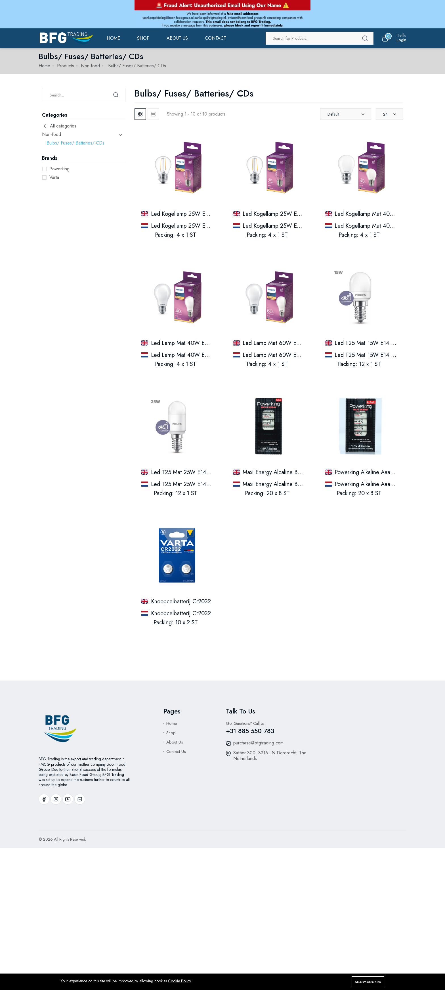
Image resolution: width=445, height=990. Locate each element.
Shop (143, 38)
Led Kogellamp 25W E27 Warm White (197, 214)
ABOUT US (177, 38)
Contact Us (176, 751)
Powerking (59, 169)
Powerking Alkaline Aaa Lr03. (370, 472)
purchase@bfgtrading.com (258, 743)
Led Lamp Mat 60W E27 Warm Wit (286, 355)
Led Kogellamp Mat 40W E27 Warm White (386, 214)
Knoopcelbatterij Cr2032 (181, 601)
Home (113, 38)
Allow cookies (368, 981)
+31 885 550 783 (250, 730)
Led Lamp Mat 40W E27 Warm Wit (194, 355)
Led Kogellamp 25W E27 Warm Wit (194, 226)
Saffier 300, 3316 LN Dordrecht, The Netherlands (270, 756)
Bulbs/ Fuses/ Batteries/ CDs (75, 143)
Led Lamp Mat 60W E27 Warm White (289, 343)
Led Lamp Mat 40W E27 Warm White (197, 343)
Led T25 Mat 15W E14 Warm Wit (375, 355)
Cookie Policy (179, 981)
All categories (59, 126)
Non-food (90, 65)
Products (65, 65)
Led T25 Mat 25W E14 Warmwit (190, 472)
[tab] (140, 114)
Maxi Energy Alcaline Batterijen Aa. (285, 472)
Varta (54, 177)
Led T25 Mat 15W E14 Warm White (378, 343)
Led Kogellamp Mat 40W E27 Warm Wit (384, 226)
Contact (215, 38)
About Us (174, 742)
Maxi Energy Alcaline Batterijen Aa (284, 484)
